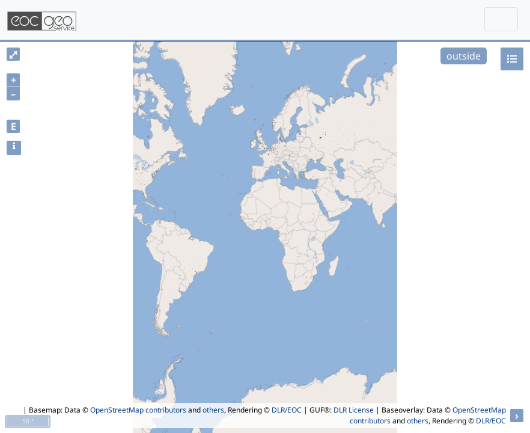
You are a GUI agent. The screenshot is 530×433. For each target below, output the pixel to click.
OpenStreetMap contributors (138, 410)
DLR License (354, 410)
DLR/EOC (287, 410)
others (213, 410)
